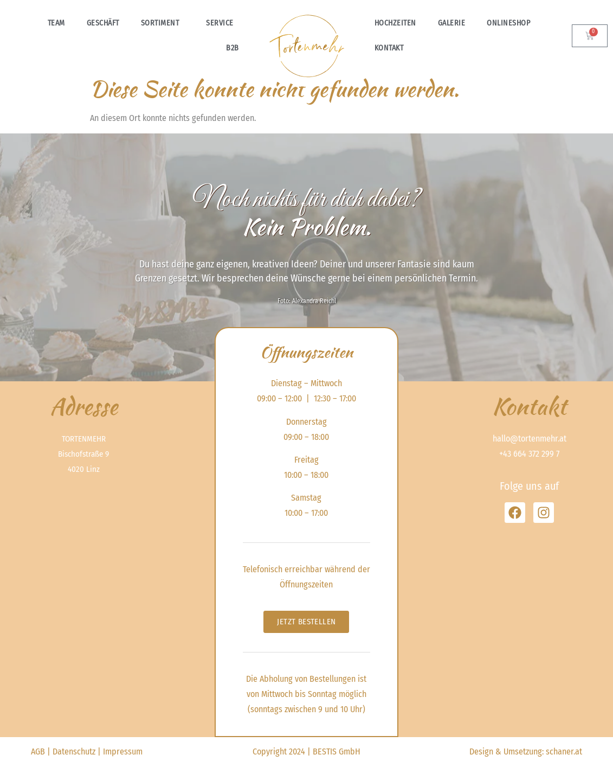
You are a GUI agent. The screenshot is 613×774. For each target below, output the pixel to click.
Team (56, 23)
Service (222, 23)
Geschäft (103, 23)
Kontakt (389, 48)
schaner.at (564, 751)
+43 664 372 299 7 (529, 454)
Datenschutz (74, 751)
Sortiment (163, 23)
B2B (232, 48)
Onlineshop (511, 23)
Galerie (452, 23)
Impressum (123, 751)
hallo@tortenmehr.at (529, 438)
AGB (38, 751)
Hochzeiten (395, 23)
